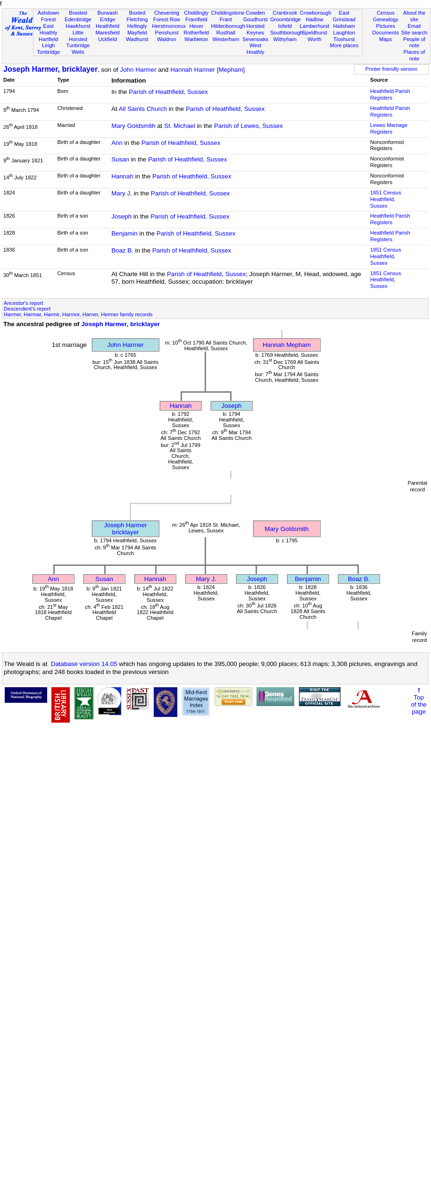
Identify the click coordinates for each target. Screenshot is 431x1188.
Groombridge (285, 19)
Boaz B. (122, 250)
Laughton (344, 32)
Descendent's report (27, 309)
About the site (414, 16)
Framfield (196, 19)
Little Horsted (78, 36)
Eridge (107, 19)
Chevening (166, 13)
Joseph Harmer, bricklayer (50, 69)
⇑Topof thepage (418, 701)
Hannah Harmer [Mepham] (207, 69)
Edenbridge (78, 19)
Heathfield (107, 26)
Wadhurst (137, 39)
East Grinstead (344, 16)
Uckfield (107, 39)
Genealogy (385, 19)
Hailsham (344, 26)
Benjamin (124, 233)
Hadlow (314, 19)
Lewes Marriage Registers (388, 128)
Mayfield (137, 32)
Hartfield (48, 39)
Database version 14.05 (84, 663)
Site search (414, 32)
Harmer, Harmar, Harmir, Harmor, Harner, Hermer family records (78, 314)
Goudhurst (255, 19)
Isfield (285, 26)
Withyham (285, 39)
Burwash (107, 13)
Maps (385, 39)
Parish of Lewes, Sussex (248, 125)
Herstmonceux (169, 26)
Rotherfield (196, 32)
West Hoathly (256, 48)
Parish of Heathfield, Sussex (168, 91)
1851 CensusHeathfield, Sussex (385, 199)
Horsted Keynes (255, 29)
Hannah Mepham (287, 344)
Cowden (255, 13)
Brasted (78, 13)
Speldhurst (314, 32)
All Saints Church (143, 108)
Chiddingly (196, 13)
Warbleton (196, 39)
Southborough (286, 32)
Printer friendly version (391, 69)
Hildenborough (228, 26)
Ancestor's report (23, 303)
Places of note (414, 55)
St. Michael (179, 125)
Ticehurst (344, 39)
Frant (226, 19)
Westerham (226, 39)
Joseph (121, 216)
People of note (414, 42)
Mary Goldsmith (133, 125)
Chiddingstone (228, 13)
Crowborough (316, 13)
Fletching (137, 19)
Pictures (385, 26)
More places (344, 45)
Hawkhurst (78, 26)
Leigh (48, 45)
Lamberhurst (314, 26)
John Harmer (138, 69)
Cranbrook (285, 13)
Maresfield (107, 32)
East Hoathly (49, 29)
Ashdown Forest (48, 16)
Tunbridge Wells (78, 48)
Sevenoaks (255, 39)
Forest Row (166, 19)
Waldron (166, 39)
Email (414, 26)
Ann (117, 142)
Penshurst (166, 32)
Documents (386, 32)
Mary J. (121, 193)
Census (386, 13)
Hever (196, 26)
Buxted (137, 13)
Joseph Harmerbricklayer (125, 529)
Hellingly (137, 26)
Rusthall (225, 32)
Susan (120, 159)
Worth (314, 39)
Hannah (122, 176)
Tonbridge (48, 52)
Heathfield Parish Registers (390, 94)
